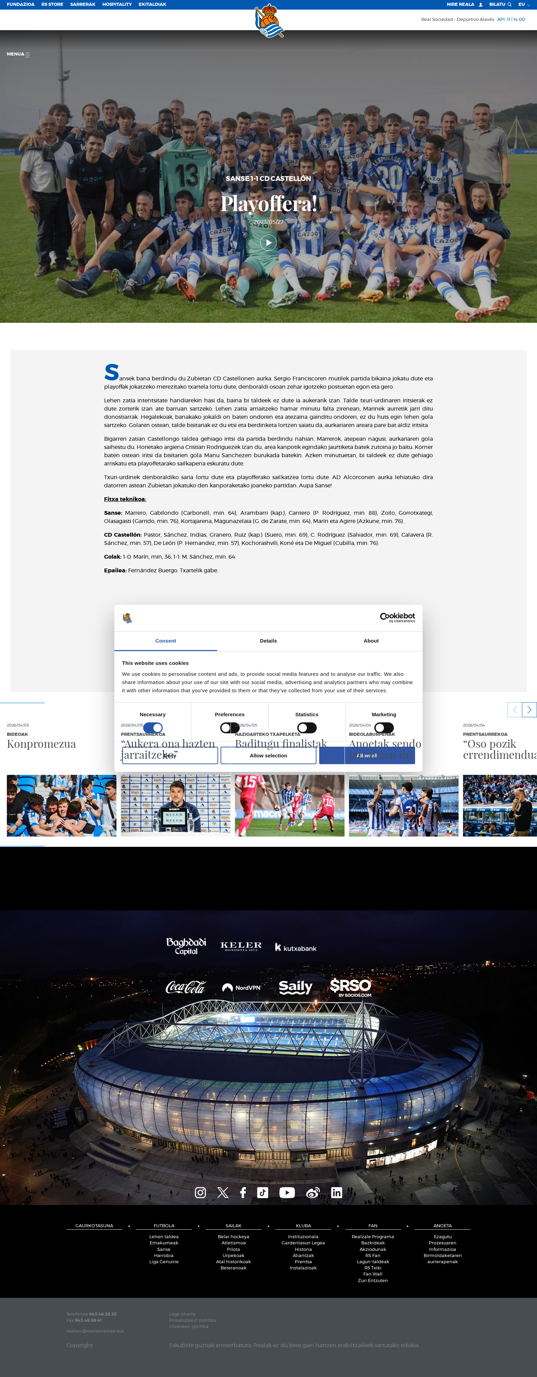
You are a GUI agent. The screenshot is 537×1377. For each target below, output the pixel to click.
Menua (18, 54)
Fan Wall (373, 1274)
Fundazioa (21, 4)
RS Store (52, 4)
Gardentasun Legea (303, 1243)
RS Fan (372, 1256)
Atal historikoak (233, 1262)
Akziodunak (373, 1249)
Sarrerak (83, 4)
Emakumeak (164, 1243)
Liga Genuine (164, 1262)
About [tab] (371, 641)
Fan (373, 1226)
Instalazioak (303, 1268)
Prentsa (303, 1262)
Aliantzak (303, 1256)
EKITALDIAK (152, 4)
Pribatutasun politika (192, 1320)
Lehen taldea (164, 1237)
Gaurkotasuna (94, 1226)
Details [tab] (268, 641)
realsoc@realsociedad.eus (95, 1331)
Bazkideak (373, 1243)
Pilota (233, 1249)
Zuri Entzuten (373, 1281)
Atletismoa (234, 1243)
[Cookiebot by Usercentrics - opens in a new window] (385, 618)
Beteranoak (234, 1268)
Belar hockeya (233, 1237)
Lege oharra (182, 1314)
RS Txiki (373, 1268)
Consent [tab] (165, 641)
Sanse (164, 1249)
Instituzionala (303, 1237)
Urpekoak (234, 1256)
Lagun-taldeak (373, 1262)
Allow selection (268, 755)
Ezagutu (443, 1237)
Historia (303, 1249)
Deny (170, 755)
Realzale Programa (373, 1237)
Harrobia (164, 1256)
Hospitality (117, 4)
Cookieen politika (189, 1327)
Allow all (367, 755)
